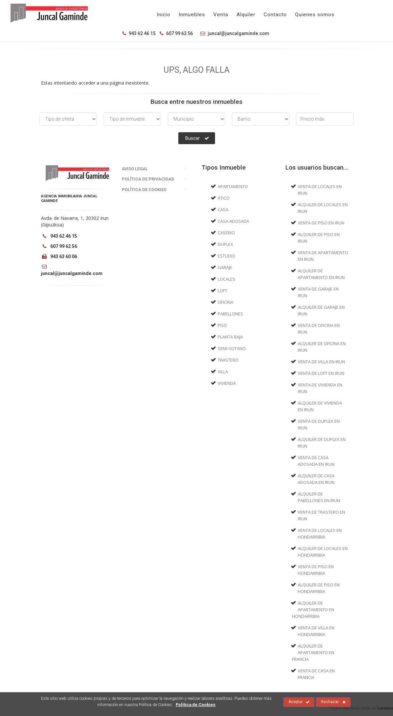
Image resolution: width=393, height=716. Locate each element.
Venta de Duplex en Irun (319, 424)
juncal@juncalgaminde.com (233, 33)
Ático (224, 198)
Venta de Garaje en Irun (318, 292)
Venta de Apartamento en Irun (323, 256)
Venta (220, 15)
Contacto (275, 15)
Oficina (225, 302)
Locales (226, 279)
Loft (222, 291)
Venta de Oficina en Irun (319, 328)
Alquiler (246, 15)
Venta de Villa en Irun (321, 362)
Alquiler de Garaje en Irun (321, 310)
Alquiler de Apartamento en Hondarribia (313, 609)
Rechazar (333, 702)
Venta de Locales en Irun (320, 189)
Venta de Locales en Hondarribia (320, 533)
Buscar (197, 138)
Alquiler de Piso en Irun (319, 237)
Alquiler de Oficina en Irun (322, 346)
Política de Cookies (144, 189)
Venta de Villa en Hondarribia (316, 631)
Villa (223, 372)
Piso (222, 325)
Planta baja (230, 337)
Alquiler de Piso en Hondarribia (319, 588)
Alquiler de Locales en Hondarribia (323, 551)
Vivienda (227, 383)
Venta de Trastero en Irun (321, 515)
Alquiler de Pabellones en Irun (319, 497)
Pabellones (230, 314)
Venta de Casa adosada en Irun (316, 461)
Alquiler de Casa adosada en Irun (316, 479)
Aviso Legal (135, 168)
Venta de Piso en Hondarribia (316, 570)
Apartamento (233, 186)
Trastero (228, 360)
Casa (223, 210)
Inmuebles (192, 15)
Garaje (225, 267)
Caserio (226, 233)
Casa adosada (233, 221)
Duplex (225, 244)
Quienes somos (314, 15)
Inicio (163, 15)
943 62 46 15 (138, 33)
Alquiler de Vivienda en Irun (320, 406)
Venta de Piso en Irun (321, 223)
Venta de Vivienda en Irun (320, 388)
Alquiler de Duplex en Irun (322, 442)
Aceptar (299, 702)
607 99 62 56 (176, 33)
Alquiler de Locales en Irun (323, 208)
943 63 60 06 (59, 256)
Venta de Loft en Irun (321, 373)
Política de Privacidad (148, 179)
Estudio (226, 256)
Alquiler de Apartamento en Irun (321, 274)
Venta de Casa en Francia (316, 674)
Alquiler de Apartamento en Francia (313, 652)
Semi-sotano (232, 348)
